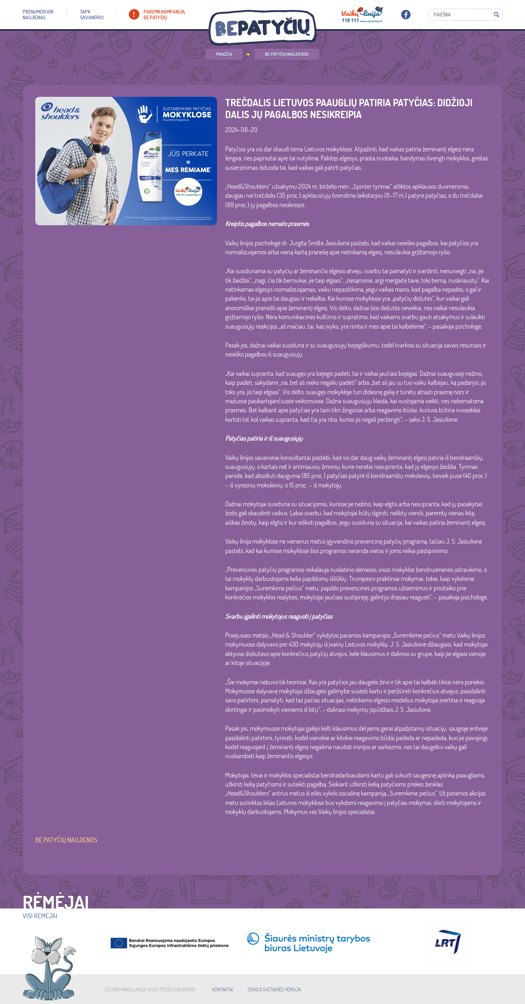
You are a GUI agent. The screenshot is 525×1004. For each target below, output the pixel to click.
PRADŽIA (224, 54)
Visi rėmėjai (40, 916)
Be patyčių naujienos (287, 54)
